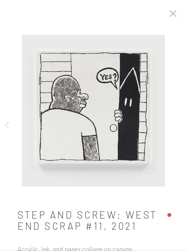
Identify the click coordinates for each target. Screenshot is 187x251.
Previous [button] (7, 125)
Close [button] (176, 15)
